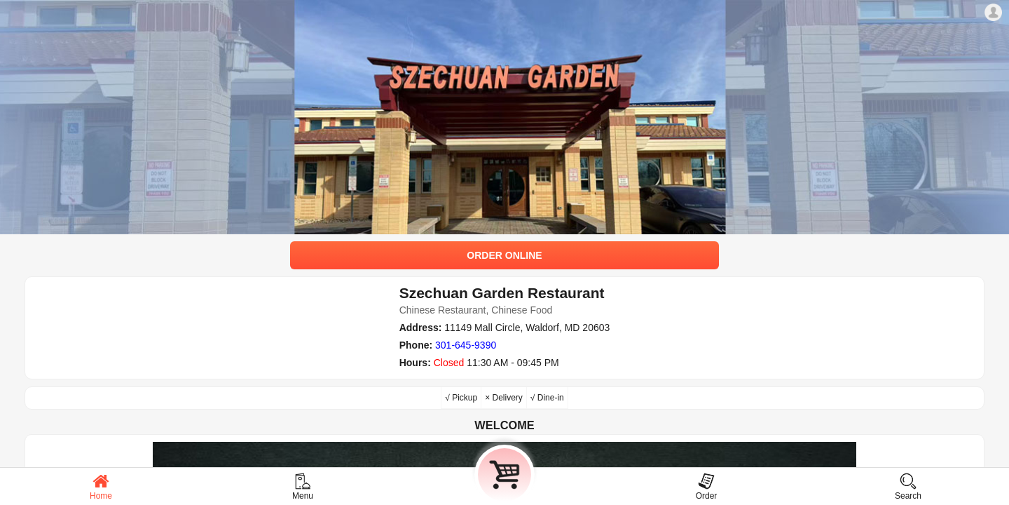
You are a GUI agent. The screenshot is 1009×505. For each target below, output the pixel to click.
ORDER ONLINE (504, 255)
